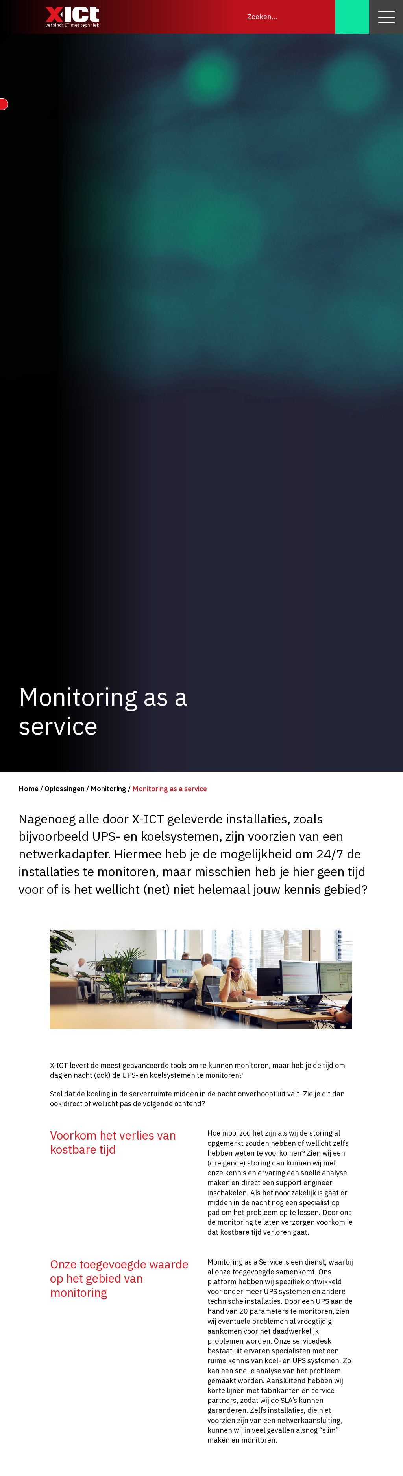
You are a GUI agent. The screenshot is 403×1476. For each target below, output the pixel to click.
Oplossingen (64, 788)
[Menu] (386, 17)
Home (28, 788)
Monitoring (108, 788)
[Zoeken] (352, 17)
